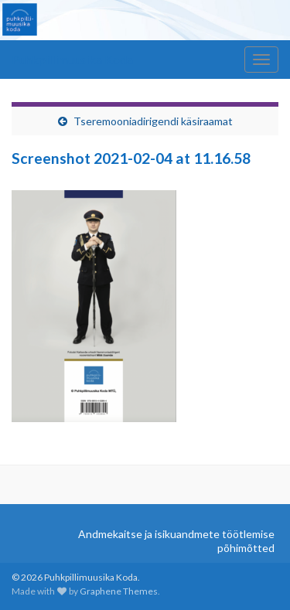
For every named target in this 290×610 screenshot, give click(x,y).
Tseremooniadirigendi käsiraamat (153, 121)
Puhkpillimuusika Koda (72, 59)
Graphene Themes (119, 591)
